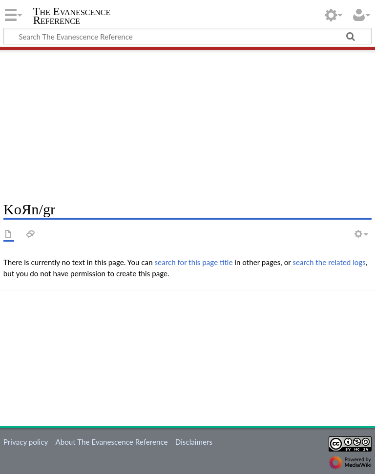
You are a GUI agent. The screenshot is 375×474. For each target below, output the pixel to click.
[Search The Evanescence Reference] (187, 36)
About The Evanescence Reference (111, 441)
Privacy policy (25, 441)
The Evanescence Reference (72, 16)
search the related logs (329, 262)
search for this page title (194, 262)
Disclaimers (193, 441)
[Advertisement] (187, 122)
